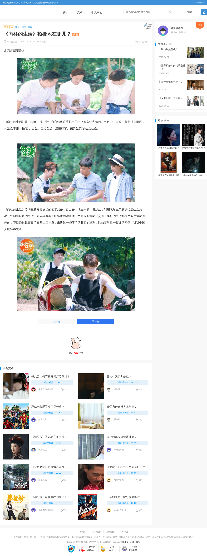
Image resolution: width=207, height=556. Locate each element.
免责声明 (110, 532)
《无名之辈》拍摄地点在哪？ (49, 467)
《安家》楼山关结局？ (171, 98)
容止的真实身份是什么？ (122, 436)
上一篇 (56, 321)
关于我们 (83, 532)
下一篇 (95, 321)
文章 (80, 12)
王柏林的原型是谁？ (119, 376)
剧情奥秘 (8, 27)
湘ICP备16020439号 (130, 542)
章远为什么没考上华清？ (122, 406)
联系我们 (124, 532)
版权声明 (97, 532)
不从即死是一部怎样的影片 (123, 497)
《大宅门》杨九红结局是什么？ (126, 467)
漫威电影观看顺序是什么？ (47, 406)
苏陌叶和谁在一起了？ (171, 81)
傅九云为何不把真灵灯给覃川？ (50, 376)
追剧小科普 (27, 27)
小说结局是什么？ (168, 49)
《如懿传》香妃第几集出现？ (49, 436)
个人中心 (96, 12)
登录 (189, 11)
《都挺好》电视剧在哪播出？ (49, 497)
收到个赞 (76, 344)
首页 (65, 12)
